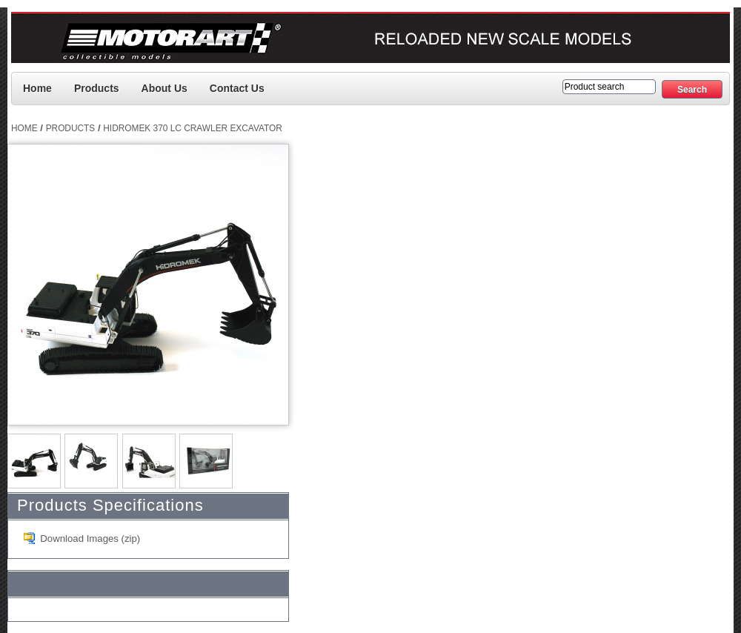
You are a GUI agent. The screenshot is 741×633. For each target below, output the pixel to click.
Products (96, 88)
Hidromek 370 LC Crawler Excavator (192, 128)
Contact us (237, 88)
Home (37, 88)
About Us (164, 88)
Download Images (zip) (90, 538)
